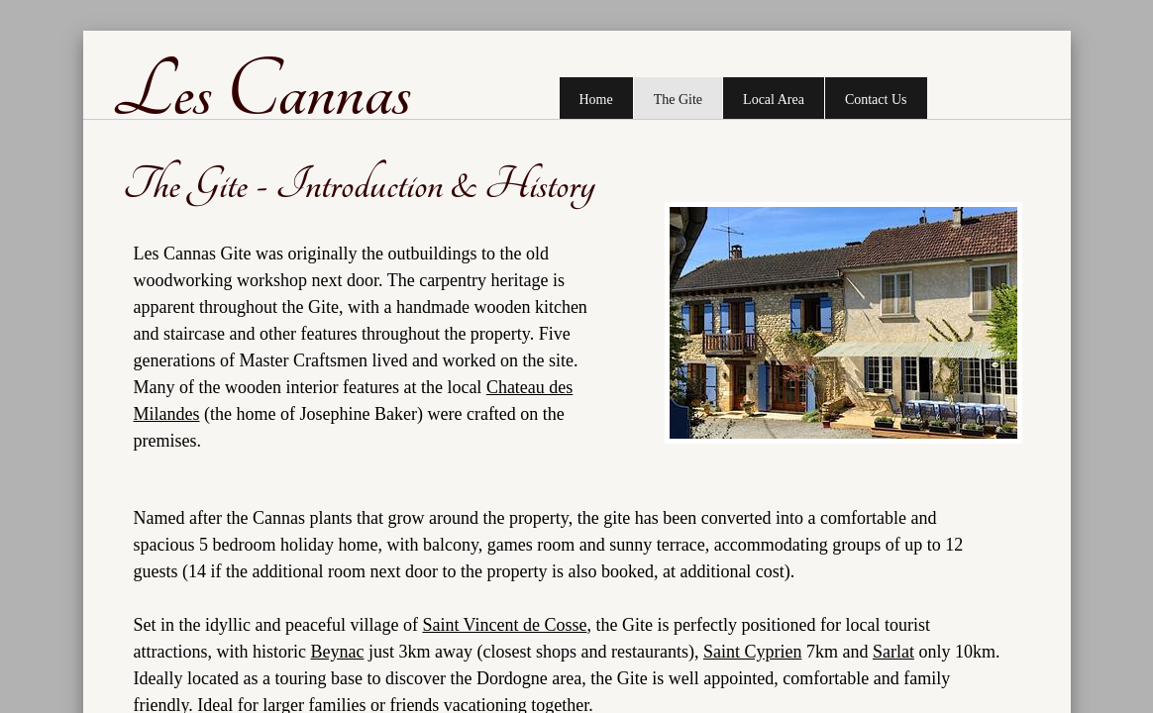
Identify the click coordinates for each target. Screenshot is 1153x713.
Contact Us (876, 99)
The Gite (678, 99)
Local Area (773, 99)
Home (596, 99)
